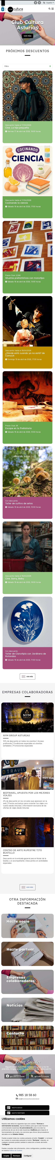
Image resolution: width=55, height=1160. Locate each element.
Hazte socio (14, 1107)
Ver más (27, 36)
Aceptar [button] (6, 1156)
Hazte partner (16, 1112)
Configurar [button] (27, 1156)
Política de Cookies (15, 1150)
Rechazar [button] (16, 1156)
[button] (50, 3)
